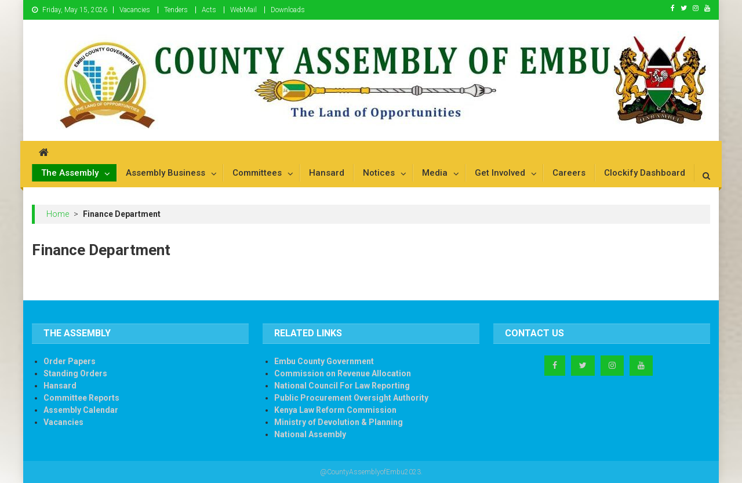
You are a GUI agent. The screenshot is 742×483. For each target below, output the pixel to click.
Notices (379, 173)
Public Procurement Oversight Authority (351, 397)
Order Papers (69, 361)
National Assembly (310, 434)
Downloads (288, 10)
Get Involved (500, 173)
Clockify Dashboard (644, 173)
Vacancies (134, 10)
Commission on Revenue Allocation (342, 373)
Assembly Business (165, 173)
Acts (209, 10)
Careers (568, 173)
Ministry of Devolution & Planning (338, 422)
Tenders (176, 10)
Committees (257, 173)
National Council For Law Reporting (342, 385)
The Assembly (70, 173)
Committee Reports (81, 397)
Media (435, 173)
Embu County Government (324, 361)
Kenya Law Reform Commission (335, 410)
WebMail (243, 10)
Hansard (326, 173)
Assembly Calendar (80, 410)
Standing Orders (75, 373)
